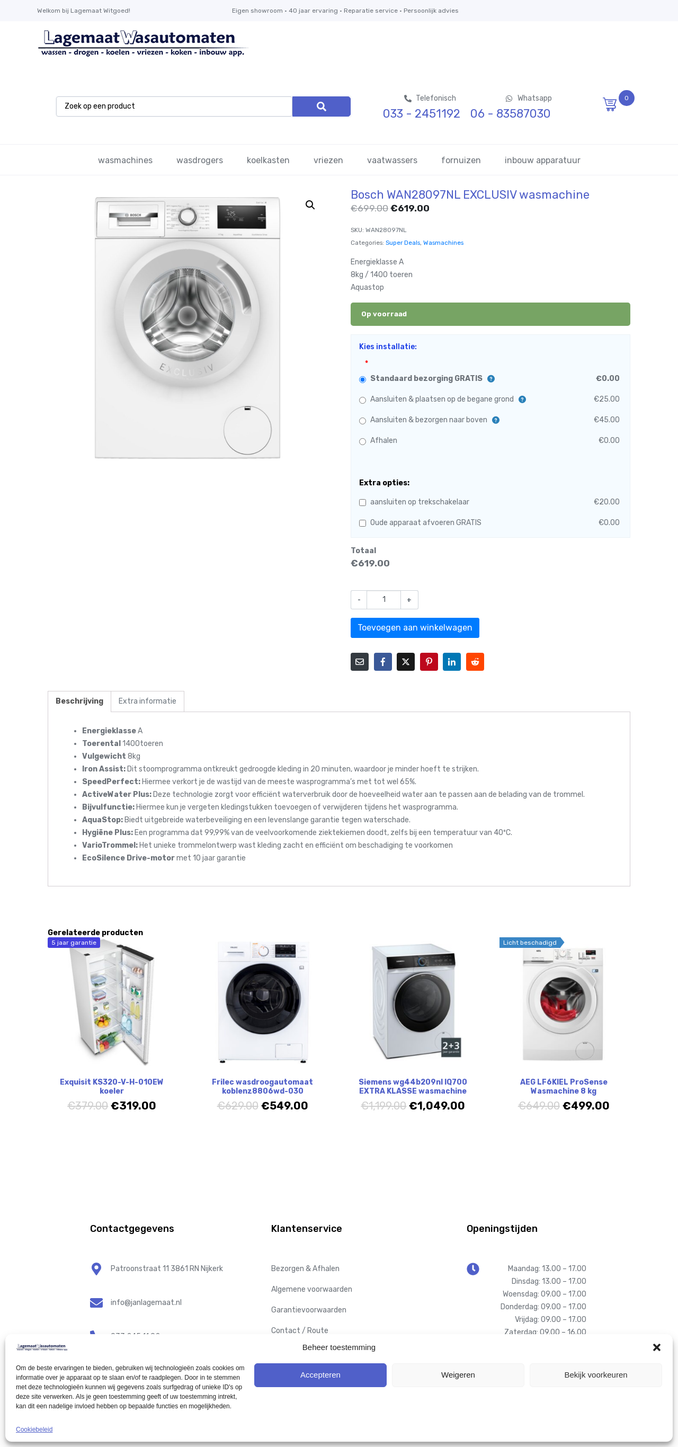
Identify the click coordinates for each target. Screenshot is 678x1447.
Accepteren (320, 1374)
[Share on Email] (360, 662)
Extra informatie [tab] (147, 701)
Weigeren (458, 1374)
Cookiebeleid (34, 1429)
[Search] (321, 106)
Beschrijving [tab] (79, 701)
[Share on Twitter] (406, 662)
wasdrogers (199, 160)
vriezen (328, 160)
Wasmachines (443, 242)
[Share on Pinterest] (429, 662)
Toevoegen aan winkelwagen (415, 628)
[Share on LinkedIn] (452, 662)
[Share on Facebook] (383, 662)
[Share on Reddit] (475, 662)
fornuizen (461, 160)
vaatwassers (392, 160)
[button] (657, 1347)
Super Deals (403, 242)
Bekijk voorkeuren (595, 1374)
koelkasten (268, 160)
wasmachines (125, 160)
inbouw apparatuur (543, 160)
